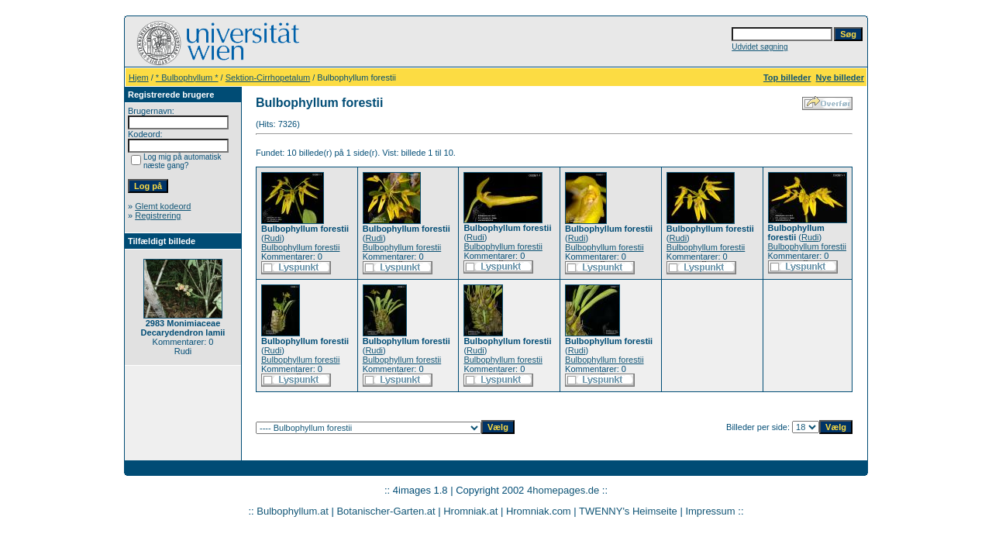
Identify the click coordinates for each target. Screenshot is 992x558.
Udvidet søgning (759, 47)
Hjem (139, 77)
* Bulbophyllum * (187, 77)
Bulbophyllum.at (293, 511)
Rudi (273, 238)
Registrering (158, 215)
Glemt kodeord (163, 206)
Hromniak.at (470, 511)
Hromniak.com (538, 511)
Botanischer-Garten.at (385, 511)
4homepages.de (563, 490)
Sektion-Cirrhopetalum (268, 77)
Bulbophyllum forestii (300, 247)
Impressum (710, 511)
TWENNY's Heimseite (628, 511)
